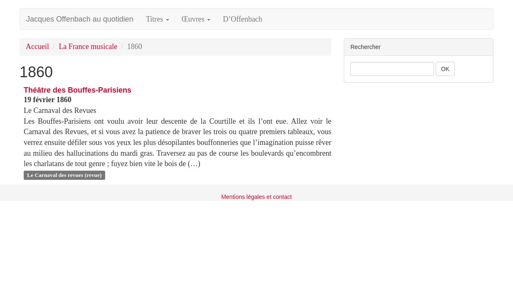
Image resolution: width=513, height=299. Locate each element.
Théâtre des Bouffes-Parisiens (77, 90)
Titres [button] (157, 19)
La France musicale (88, 46)
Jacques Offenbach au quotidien (79, 19)
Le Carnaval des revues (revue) (64, 175)
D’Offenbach (242, 19)
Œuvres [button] (196, 19)
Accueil (37, 46)
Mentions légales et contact (256, 197)
